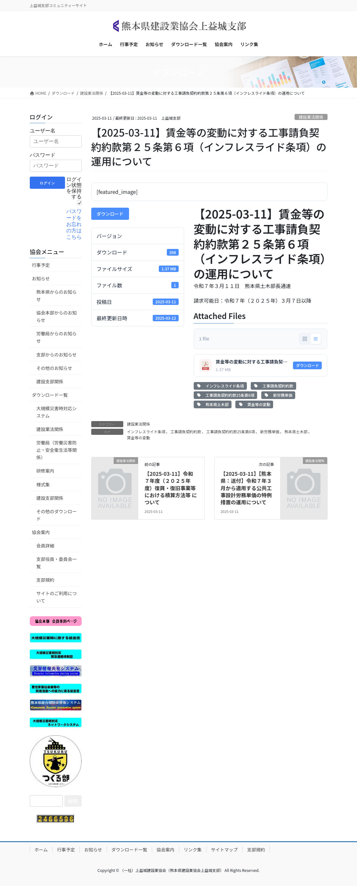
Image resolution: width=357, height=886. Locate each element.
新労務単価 (278, 395)
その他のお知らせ (54, 368)
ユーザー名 (42, 130)
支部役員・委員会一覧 (57, 563)
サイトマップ (224, 849)
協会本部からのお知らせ (57, 316)
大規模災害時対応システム (57, 412)
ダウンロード (110, 214)
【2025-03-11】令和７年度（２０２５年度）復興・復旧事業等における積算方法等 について (170, 488)
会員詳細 (45, 545)
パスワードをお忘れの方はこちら (74, 224)
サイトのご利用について (57, 597)
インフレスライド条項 (220, 385)
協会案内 (41, 532)
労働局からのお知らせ (57, 337)
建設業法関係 (311, 117)
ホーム (41, 849)
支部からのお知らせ (57, 354)
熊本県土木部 (213, 404)
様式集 (43, 484)
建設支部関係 (50, 381)
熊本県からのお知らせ (57, 295)
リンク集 (193, 849)
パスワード (42, 155)
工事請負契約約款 (273, 385)
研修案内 (45, 470)
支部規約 (45, 580)
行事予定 (41, 265)
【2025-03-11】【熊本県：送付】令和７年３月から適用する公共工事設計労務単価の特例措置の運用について (246, 488)
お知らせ (41, 278)
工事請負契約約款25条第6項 (226, 395)
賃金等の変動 (254, 404)
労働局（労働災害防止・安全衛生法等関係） (57, 449)
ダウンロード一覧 (50, 395)
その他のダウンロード (57, 515)
